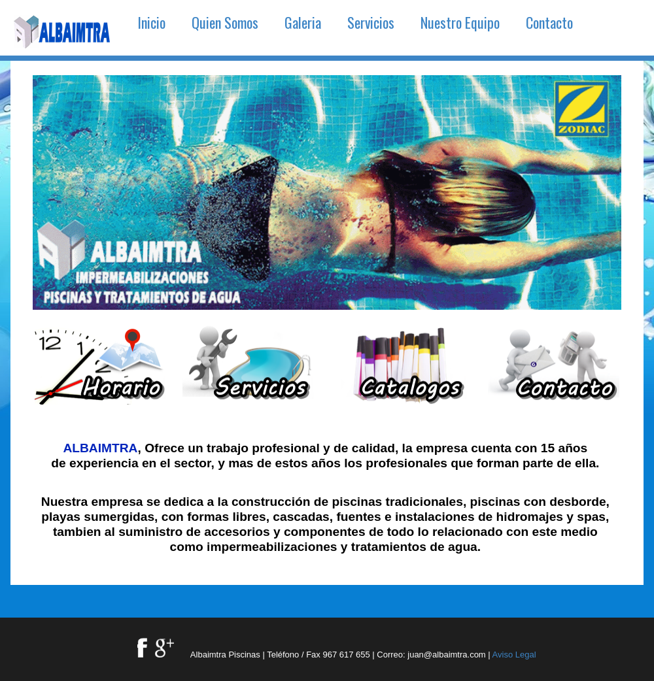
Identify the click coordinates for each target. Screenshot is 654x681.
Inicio (151, 22)
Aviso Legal (514, 654)
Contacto (549, 22)
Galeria (302, 22)
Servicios (370, 22)
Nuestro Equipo (460, 22)
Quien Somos (225, 22)
